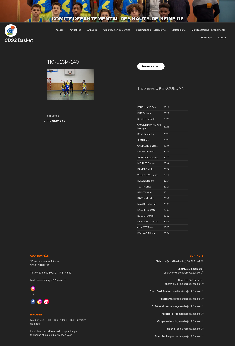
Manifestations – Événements (210, 30)
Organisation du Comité (116, 30)
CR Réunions (179, 30)
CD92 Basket (19, 40)
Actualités (75, 30)
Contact (223, 37)
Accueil (59, 30)
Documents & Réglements (151, 30)
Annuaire (92, 30)
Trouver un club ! (151, 66)
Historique (206, 37)
